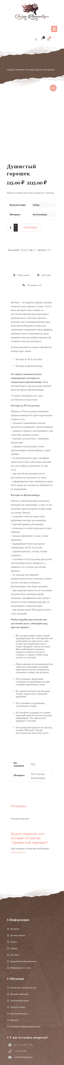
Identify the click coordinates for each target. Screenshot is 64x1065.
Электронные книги (19, 952)
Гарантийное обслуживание (23, 913)
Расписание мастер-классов (23, 939)
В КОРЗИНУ (30, 179)
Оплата (13, 893)
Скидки (13, 900)
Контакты (14, 880)
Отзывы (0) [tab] (34, 236)
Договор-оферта (17, 887)
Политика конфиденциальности (25, 978)
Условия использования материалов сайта (22, 1061)
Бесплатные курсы (19, 965)
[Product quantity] (10, 179)
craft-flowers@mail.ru (23, 1009)
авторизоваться (18, 804)
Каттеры (30, 69)
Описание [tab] (23, 226)
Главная (10, 69)
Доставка (14, 906)
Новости (14, 971)
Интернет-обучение (19, 945)
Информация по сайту (20, 919)
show (53, 88)
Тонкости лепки (17, 958)
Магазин (20, 69)
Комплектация (18, 156)
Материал (15, 166)
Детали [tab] (46, 226)
